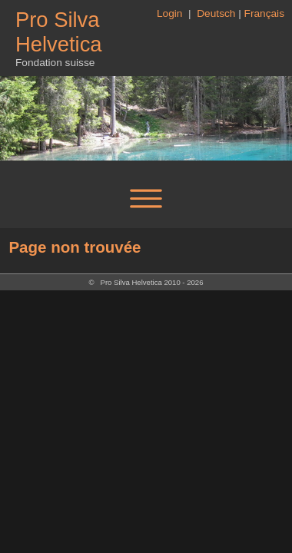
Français (264, 13)
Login (171, 13)
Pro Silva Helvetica (58, 32)
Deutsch (216, 13)
